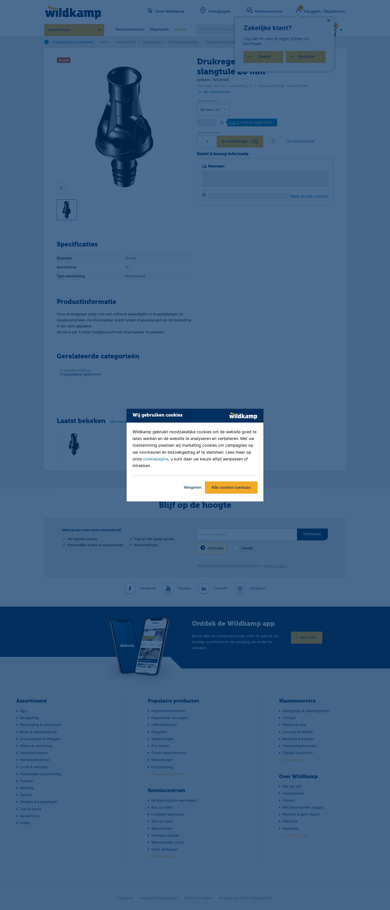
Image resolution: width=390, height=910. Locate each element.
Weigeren (193, 488)
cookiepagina (155, 458)
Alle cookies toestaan (231, 488)
